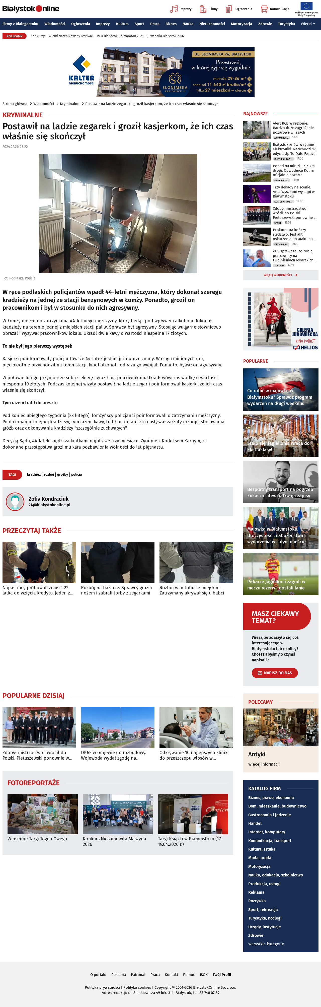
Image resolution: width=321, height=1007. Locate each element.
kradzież (34, 474)
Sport (139, 24)
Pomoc (189, 974)
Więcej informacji (264, 764)
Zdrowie (265, 24)
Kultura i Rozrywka (284, 159)
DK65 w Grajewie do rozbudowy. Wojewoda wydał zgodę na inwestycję (113, 755)
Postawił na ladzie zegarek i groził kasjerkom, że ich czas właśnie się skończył (151, 104)
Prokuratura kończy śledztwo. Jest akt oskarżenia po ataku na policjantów (293, 234)
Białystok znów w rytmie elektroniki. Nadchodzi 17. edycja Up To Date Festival (294, 149)
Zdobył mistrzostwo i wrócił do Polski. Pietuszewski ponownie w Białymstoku (36, 755)
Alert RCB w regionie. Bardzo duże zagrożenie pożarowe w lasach (293, 128)
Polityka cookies (137, 987)
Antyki (257, 754)
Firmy (209, 9)
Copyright (162, 987)
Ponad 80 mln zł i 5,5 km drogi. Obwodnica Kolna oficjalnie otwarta (294, 170)
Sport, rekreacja (263, 909)
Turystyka (286, 24)
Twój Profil (222, 974)
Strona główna (15, 104)
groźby (62, 474)
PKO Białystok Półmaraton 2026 (120, 36)
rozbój (49, 474)
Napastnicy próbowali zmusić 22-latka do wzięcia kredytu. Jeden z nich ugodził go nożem (36, 590)
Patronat (138, 974)
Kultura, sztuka (262, 849)
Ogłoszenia (239, 9)
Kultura (122, 24)
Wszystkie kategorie (266, 944)
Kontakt (171, 974)
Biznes (171, 24)
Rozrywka (257, 900)
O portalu (98, 974)
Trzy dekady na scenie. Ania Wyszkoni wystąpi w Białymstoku (294, 191)
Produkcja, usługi (264, 883)
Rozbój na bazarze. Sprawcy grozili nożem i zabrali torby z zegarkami (116, 590)
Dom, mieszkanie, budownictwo (277, 806)
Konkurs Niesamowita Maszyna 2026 (114, 841)
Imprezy (181, 9)
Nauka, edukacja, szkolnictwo (275, 875)
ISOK (204, 974)
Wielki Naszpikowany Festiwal (71, 36)
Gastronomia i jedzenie (269, 815)
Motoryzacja (241, 24)
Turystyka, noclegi (265, 918)
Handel (255, 823)
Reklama (256, 892)
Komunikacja (275, 9)
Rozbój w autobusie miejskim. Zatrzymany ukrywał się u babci (191, 590)
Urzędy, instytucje (264, 927)
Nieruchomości (212, 24)
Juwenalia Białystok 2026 (165, 36)
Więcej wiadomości (278, 275)
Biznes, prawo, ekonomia (271, 797)
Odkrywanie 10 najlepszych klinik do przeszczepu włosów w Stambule (193, 755)
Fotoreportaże (34, 782)
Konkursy (38, 36)
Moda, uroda (259, 857)
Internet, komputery (266, 832)
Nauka (188, 24)
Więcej (308, 24)
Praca (154, 24)
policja (76, 474)
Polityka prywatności (102, 987)
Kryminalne (69, 104)
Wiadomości (54, 24)
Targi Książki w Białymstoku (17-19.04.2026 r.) (190, 841)
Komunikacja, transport (269, 840)
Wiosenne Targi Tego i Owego (37, 839)
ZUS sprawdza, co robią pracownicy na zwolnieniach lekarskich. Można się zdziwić (293, 255)
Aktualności (281, 138)
